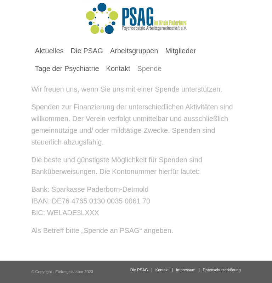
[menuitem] (49, 51)
